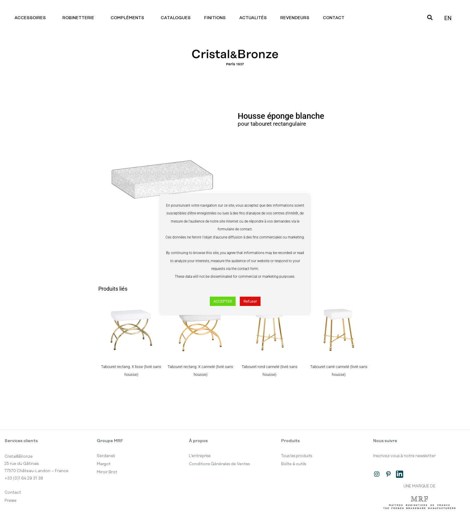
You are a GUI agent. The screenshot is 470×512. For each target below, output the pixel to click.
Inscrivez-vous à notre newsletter (404, 456)
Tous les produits (296, 456)
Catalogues (176, 18)
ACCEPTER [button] (222, 301)
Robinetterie (79, 18)
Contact (335, 18)
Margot (104, 464)
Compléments (129, 18)
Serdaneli (106, 456)
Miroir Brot (107, 472)
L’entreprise (200, 456)
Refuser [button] (250, 301)
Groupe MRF (110, 441)
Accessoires (31, 18)
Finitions (215, 18)
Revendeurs (294, 18)
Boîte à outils (293, 464)
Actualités (253, 18)
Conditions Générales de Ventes (219, 464)
